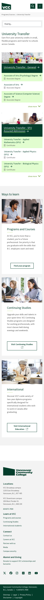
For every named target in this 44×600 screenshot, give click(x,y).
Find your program (22, 265)
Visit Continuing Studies (22, 345)
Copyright (18, 597)
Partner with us (9, 543)
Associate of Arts (11, 84)
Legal (15, 595)
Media (5, 547)
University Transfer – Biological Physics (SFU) (21, 165)
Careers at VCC (9, 539)
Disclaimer (7, 597)
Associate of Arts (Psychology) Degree (21, 75)
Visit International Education (22, 427)
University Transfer (23, 14)
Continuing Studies (10, 521)
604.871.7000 (8, 509)
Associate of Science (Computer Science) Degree (22, 95)
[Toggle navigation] (32, 6)
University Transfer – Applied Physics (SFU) (20, 153)
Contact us (7, 535)
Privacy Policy (25, 595)
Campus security (9, 551)
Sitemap (6, 595)
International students (12, 525)
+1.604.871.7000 (22, 590)
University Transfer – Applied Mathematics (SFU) (16, 141)
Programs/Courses (8, 14)
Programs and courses (12, 518)
